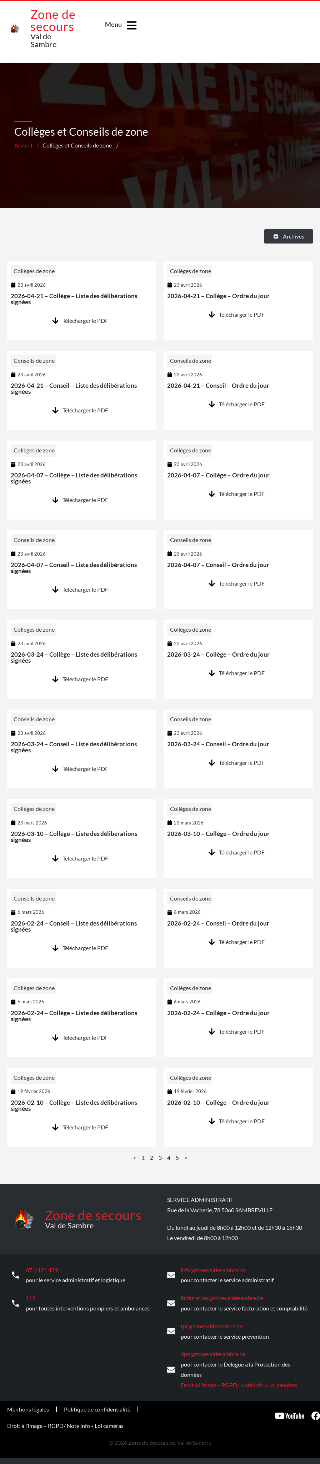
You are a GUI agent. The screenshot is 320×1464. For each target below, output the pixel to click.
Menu (113, 24)
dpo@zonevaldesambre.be (213, 1352)
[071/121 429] (15, 1274)
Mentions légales (28, 1407)
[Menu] (131, 25)
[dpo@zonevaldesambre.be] (171, 1368)
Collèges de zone (34, 270)
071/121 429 (42, 1269)
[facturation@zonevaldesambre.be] (171, 1303)
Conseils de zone (34, 360)
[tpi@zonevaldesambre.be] (171, 1330)
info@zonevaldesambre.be (213, 1269)
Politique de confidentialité (97, 1407)
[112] (15, 1302)
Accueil (23, 145)
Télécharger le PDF (85, 320)
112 (30, 1297)
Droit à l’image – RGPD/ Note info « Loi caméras (239, 1383)
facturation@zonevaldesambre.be (222, 1297)
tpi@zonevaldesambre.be (211, 1325)
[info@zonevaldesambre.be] (171, 1275)
